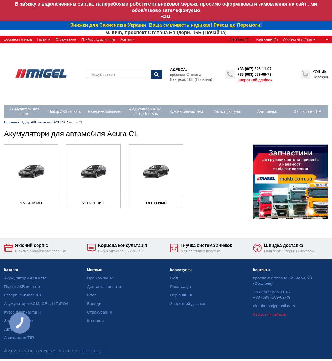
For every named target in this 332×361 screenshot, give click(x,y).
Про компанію (100, 278)
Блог (91, 295)
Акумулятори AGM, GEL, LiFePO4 (36, 303)
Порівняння (181, 295)
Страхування (66, 39)
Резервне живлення (23, 295)
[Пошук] (156, 74)
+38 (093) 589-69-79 (254, 74)
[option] (290, 182)
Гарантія (43, 39)
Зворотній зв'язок (269, 314)
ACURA (59, 122)
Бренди (94, 303)
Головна (10, 122)
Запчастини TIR (19, 337)
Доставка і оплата (18, 39)
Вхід (174, 278)
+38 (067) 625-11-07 (254, 69)
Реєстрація (180, 286)
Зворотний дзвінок (254, 80)
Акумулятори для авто (25, 278)
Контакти (127, 39)
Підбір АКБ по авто (35, 122)
